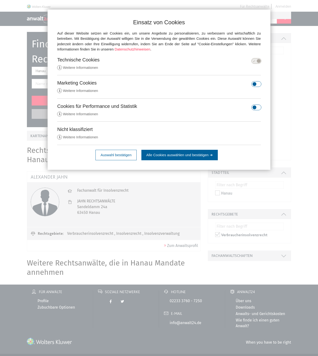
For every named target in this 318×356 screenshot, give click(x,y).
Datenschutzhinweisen (132, 49)
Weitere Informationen (77, 68)
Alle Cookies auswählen (179, 156)
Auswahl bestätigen (115, 156)
